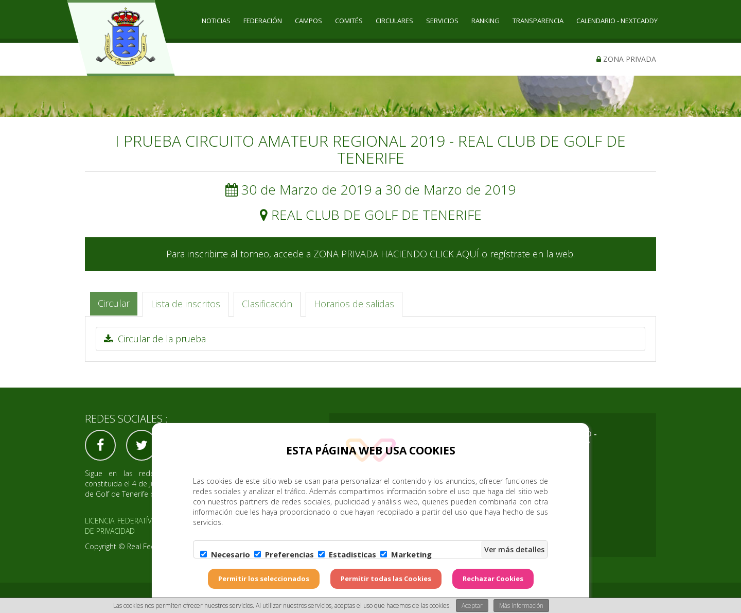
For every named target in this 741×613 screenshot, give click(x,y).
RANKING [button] (485, 20)
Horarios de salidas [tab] (354, 303)
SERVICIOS (442, 20)
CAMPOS (308, 20)
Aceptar (472, 605)
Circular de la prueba (155, 338)
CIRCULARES (394, 20)
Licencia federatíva (120, 521)
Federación (262, 20)
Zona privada (626, 59)
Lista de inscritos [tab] (185, 303)
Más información (521, 605)
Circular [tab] (114, 303)
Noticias (216, 20)
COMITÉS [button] (349, 20)
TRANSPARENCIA (538, 20)
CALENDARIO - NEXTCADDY (617, 20)
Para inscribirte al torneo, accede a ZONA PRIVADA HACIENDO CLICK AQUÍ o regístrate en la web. (370, 254)
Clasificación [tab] (267, 303)
